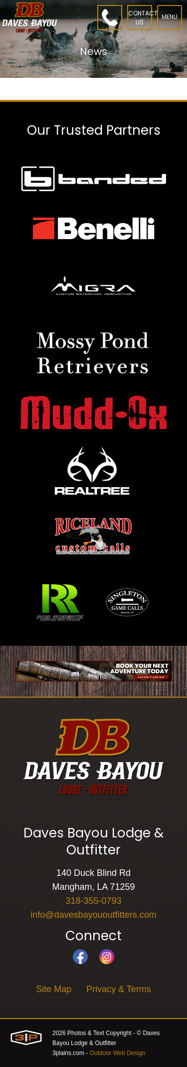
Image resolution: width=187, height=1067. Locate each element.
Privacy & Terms (118, 989)
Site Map (53, 989)
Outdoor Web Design (118, 1053)
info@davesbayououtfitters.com (93, 915)
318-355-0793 (93, 901)
